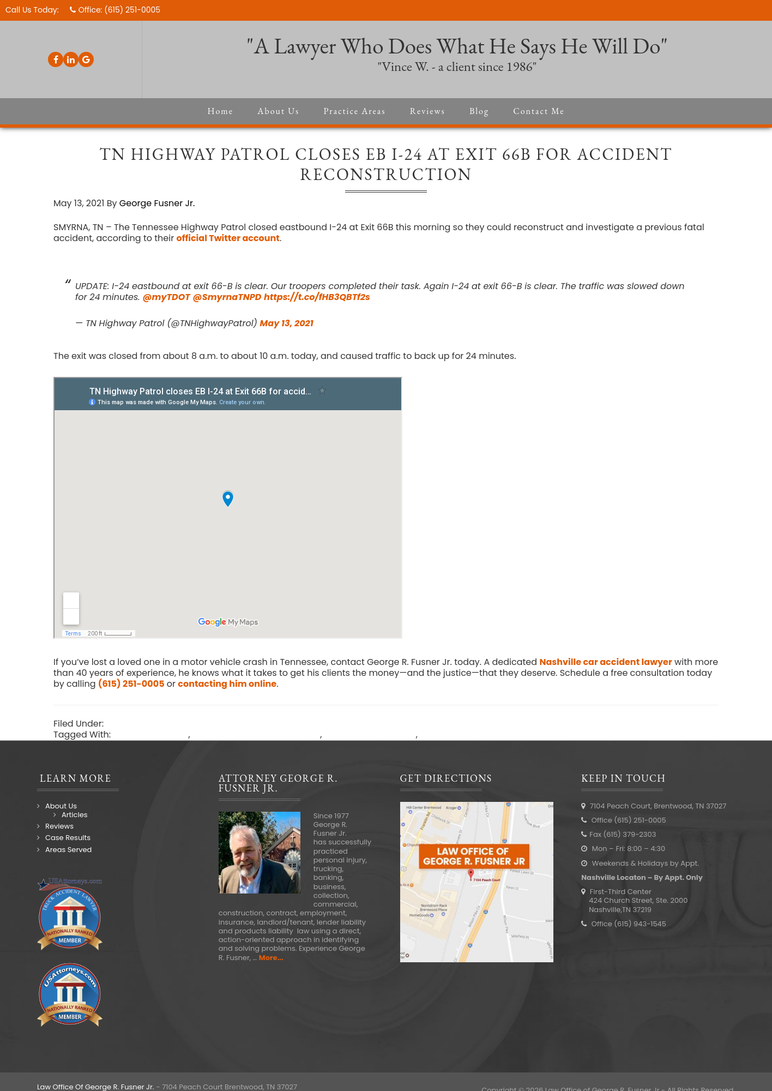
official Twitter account (227, 238)
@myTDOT (166, 297)
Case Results (68, 837)
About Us (61, 806)
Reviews (59, 826)
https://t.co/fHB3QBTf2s (317, 297)
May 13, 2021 (286, 323)
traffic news (445, 734)
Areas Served (68, 849)
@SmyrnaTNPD (227, 297)
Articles (74, 815)
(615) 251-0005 (132, 9)
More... (271, 957)
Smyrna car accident (370, 734)
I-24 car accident (150, 734)
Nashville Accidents (148, 723)
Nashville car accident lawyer (605, 662)
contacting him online (227, 684)
